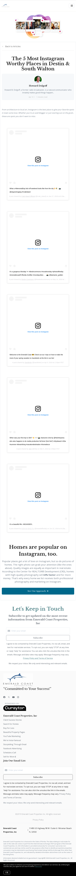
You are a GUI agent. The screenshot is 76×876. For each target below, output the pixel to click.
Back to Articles (13, 46)
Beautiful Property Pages (14, 732)
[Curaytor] (14, 710)
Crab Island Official (28, 196)
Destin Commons (27, 279)
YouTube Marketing (12, 736)
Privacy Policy (38, 820)
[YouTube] (13, 697)
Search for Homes (11, 724)
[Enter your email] (40, 630)
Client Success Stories (12, 720)
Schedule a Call (9, 752)
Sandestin (28, 362)
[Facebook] (4, 697)
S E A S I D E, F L (27, 528)
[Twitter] (9, 697)
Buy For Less (8, 728)
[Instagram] (18, 697)
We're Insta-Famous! (12, 740)
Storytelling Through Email (14, 744)
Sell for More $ (9, 756)
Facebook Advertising (12, 748)
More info (38, 866)
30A (30, 449)
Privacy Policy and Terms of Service (38, 658)
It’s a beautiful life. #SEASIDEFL (21, 524)
